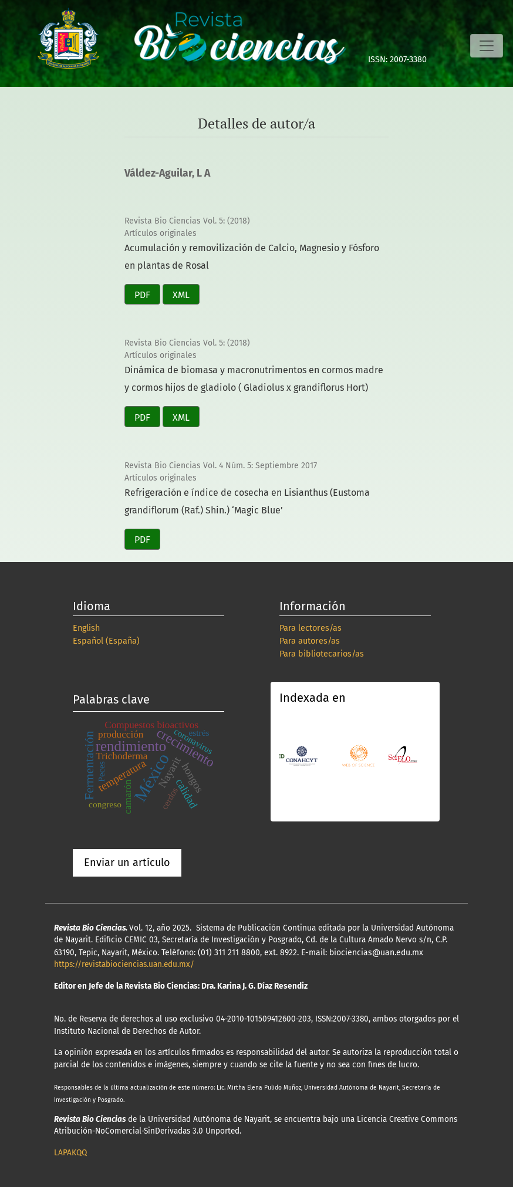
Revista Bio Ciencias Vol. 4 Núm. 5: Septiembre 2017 (220, 466)
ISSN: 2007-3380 (397, 60)
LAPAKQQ (70, 1153)
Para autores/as (309, 641)
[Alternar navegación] (486, 46)
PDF (142, 294)
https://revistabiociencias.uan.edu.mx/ (124, 964)
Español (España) (106, 641)
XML (181, 294)
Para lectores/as (310, 628)
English (86, 628)
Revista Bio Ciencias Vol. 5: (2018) (187, 221)
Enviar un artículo (127, 862)
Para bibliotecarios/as (321, 654)
